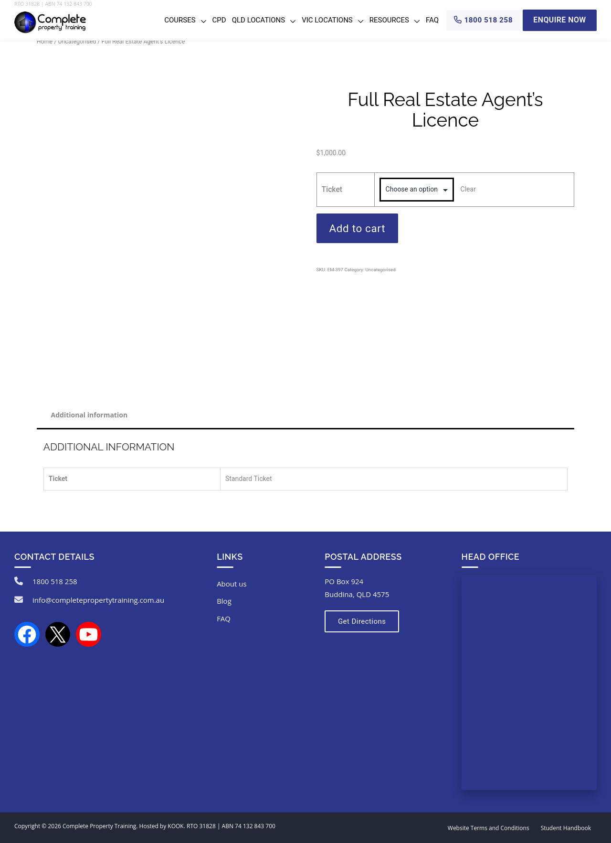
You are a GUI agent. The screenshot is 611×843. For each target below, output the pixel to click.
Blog (224, 601)
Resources (389, 20)
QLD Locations (258, 20)
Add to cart (357, 228)
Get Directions (361, 621)
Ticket (332, 189)
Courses (179, 20)
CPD (219, 20)
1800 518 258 (54, 581)
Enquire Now (559, 19)
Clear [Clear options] (468, 189)
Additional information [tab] (89, 414)
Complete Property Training (99, 826)
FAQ (432, 20)
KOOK (175, 826)
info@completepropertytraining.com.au (98, 600)
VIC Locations (327, 20)
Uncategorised (77, 41)
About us (231, 583)
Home (45, 41)
